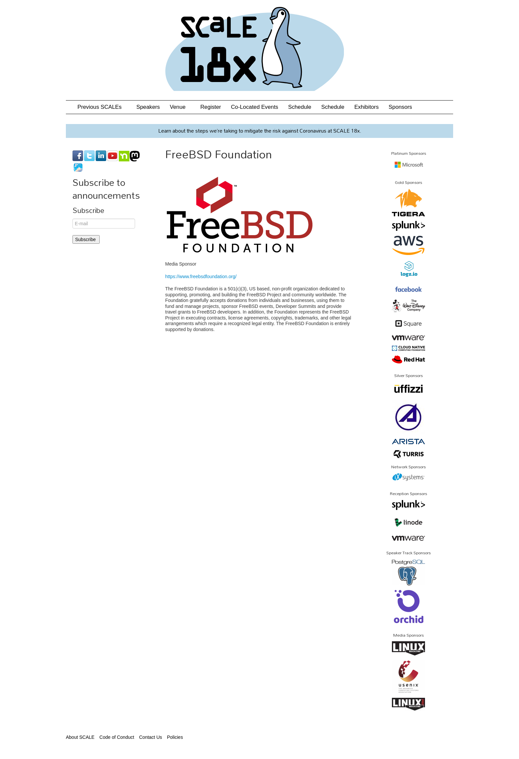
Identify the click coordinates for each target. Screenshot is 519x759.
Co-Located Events (254, 107)
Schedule (299, 107)
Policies (175, 737)
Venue (180, 107)
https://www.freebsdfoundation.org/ (201, 276)
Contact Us (150, 737)
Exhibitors (366, 107)
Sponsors (400, 107)
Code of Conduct (116, 737)
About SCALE (80, 737)
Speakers (148, 107)
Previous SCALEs (101, 107)
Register (210, 107)
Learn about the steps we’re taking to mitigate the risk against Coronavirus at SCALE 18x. (259, 130)
